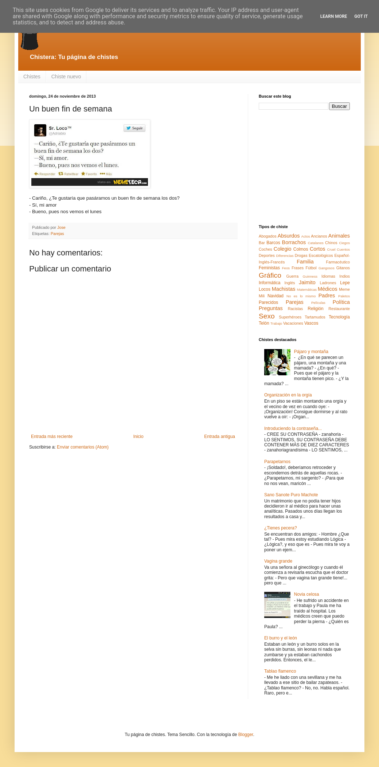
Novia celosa (306, 594)
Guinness (309, 276)
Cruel (331, 249)
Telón (264, 323)
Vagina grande (278, 561)
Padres (327, 295)
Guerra (292, 276)
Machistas (284, 289)
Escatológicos (321, 255)
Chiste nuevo (66, 76)
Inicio (138, 436)
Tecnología (339, 317)
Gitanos (343, 268)
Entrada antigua (219, 436)
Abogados (268, 236)
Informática (269, 282)
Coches (265, 249)
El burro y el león (280, 638)
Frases (298, 268)
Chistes (31, 76)
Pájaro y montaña (311, 351)
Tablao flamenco (280, 671)
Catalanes (316, 243)
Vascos (311, 323)
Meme (344, 289)
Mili (262, 296)
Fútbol (311, 268)
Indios (344, 276)
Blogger (245, 734)
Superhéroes (290, 317)
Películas (318, 303)
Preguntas (271, 308)
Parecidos (268, 302)
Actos (305, 236)
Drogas (301, 255)
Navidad (275, 295)
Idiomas (328, 276)
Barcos (273, 242)
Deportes (267, 255)
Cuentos (343, 249)
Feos (286, 268)
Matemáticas (307, 289)
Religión (315, 308)
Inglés (289, 283)
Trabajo (276, 323)
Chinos (331, 242)
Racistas (295, 308)
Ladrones (328, 283)
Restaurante (339, 308)
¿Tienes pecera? (280, 528)
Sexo (267, 316)
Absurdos (289, 236)
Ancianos (319, 236)
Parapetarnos (277, 461)
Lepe (345, 282)
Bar (262, 242)
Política (341, 302)
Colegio (283, 249)
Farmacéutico (338, 262)
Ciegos (344, 243)
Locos (264, 289)
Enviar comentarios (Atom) (83, 447)
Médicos (327, 289)
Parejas (57, 233)
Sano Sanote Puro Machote (291, 494)
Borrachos (294, 242)
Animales (339, 236)
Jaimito (307, 282)
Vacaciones (293, 323)
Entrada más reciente (52, 436)
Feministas (269, 267)
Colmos (300, 249)
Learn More (333, 16)
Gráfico (270, 275)
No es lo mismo (301, 296)
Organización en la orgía (288, 395)
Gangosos (327, 268)
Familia (305, 262)
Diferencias (284, 256)
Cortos (317, 249)
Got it (361, 16)
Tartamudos (315, 317)
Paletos (344, 296)
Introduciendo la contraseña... (293, 428)
